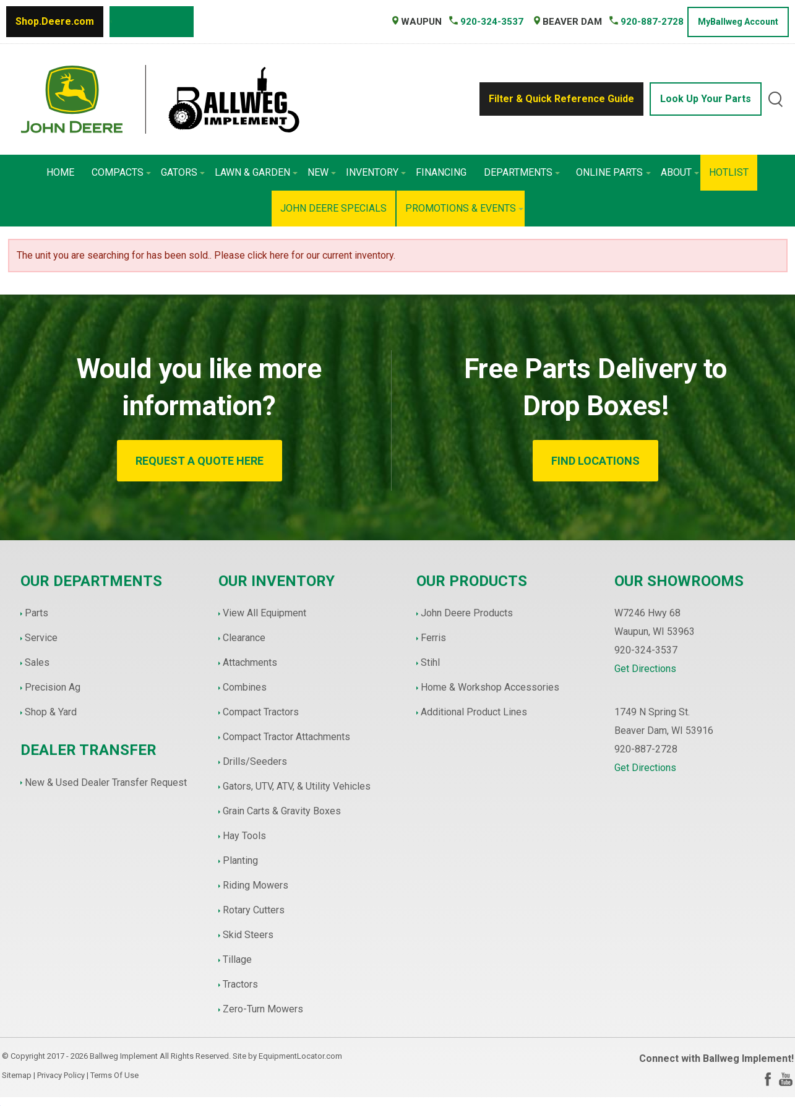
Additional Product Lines (474, 712)
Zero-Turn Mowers (263, 1009)
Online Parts (613, 172)
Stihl (430, 662)
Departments (522, 172)
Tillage (237, 959)
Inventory (376, 172)
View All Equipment (264, 613)
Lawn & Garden (256, 172)
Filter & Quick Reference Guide (561, 99)
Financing (441, 172)
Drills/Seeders (255, 761)
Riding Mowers (255, 885)
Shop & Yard (51, 712)
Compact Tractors (261, 712)
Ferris (433, 638)
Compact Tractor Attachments (286, 737)
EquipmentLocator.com (300, 1056)
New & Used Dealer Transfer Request (106, 782)
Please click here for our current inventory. (304, 255)
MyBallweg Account (738, 22)
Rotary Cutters (254, 910)
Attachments (250, 662)
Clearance (244, 638)
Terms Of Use (114, 1075)
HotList (729, 172)
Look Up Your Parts (705, 99)
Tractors (240, 984)
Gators (183, 172)
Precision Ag (52, 687)
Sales (37, 662)
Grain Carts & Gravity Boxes (282, 811)
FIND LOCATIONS (595, 460)
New (321, 172)
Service (41, 638)
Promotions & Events (464, 208)
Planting (240, 860)
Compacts (121, 172)
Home (60, 172)
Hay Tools (244, 836)
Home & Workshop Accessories (490, 687)
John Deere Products (467, 613)
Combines (245, 687)
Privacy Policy (61, 1075)
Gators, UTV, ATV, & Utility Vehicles (297, 786)
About (680, 172)
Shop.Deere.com (54, 21)
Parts (36, 613)
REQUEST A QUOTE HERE (199, 460)
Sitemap (17, 1075)
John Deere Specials (333, 208)
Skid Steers (248, 935)
